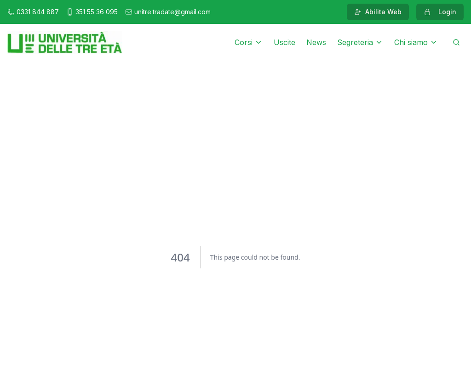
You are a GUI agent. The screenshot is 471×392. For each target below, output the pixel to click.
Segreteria (360, 42)
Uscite (284, 42)
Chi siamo (416, 42)
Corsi (249, 42)
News (316, 42)
